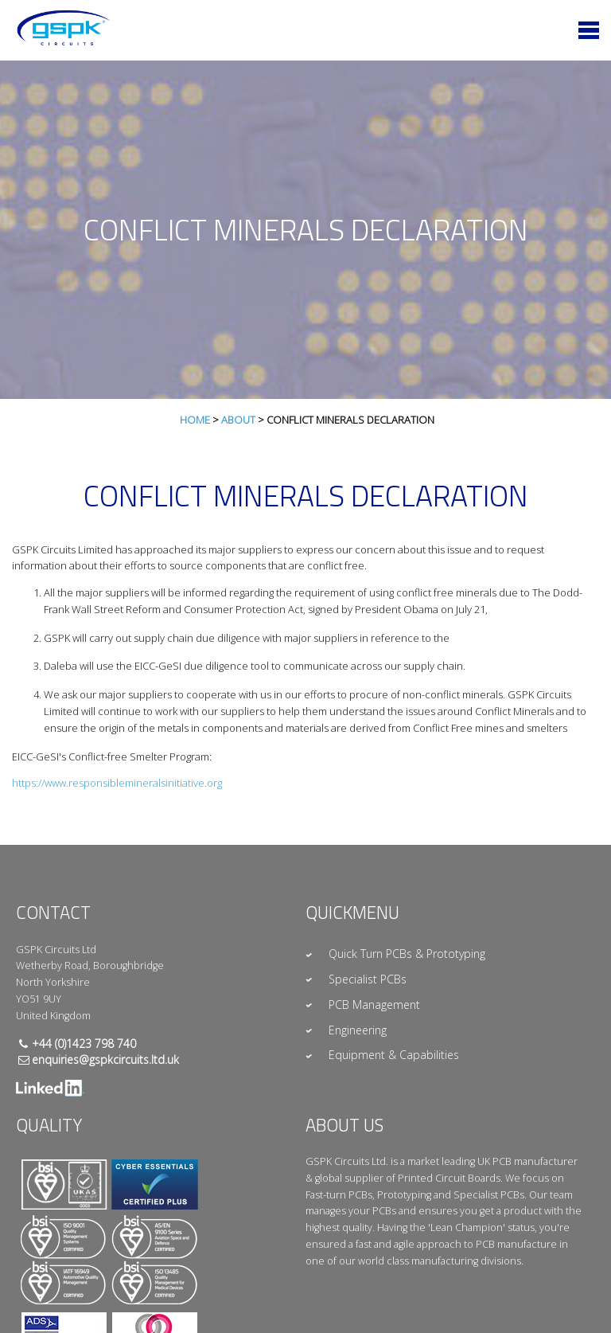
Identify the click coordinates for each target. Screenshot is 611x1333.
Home (195, 419)
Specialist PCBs (368, 979)
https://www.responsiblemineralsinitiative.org (117, 783)
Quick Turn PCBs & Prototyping (407, 953)
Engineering (358, 1030)
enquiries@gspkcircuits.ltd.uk (105, 1059)
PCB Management (374, 1004)
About (238, 419)
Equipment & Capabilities (394, 1054)
